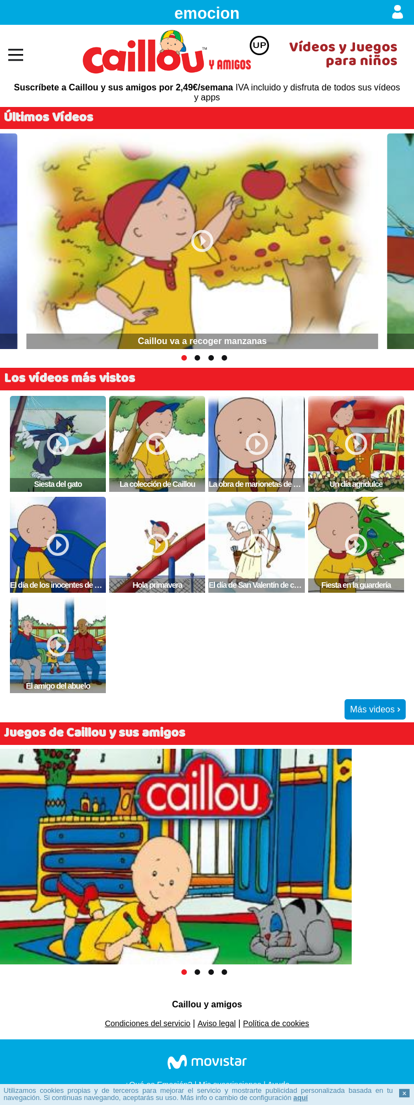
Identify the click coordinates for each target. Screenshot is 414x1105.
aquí (300, 1097)
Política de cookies (276, 1023)
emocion (206, 13)
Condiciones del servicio (147, 1023)
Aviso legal (216, 1023)
